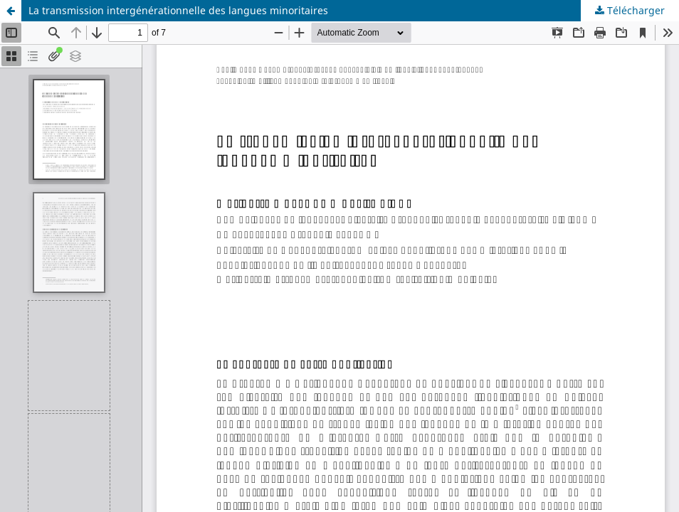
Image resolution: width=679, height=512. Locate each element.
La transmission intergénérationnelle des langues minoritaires (178, 10)
